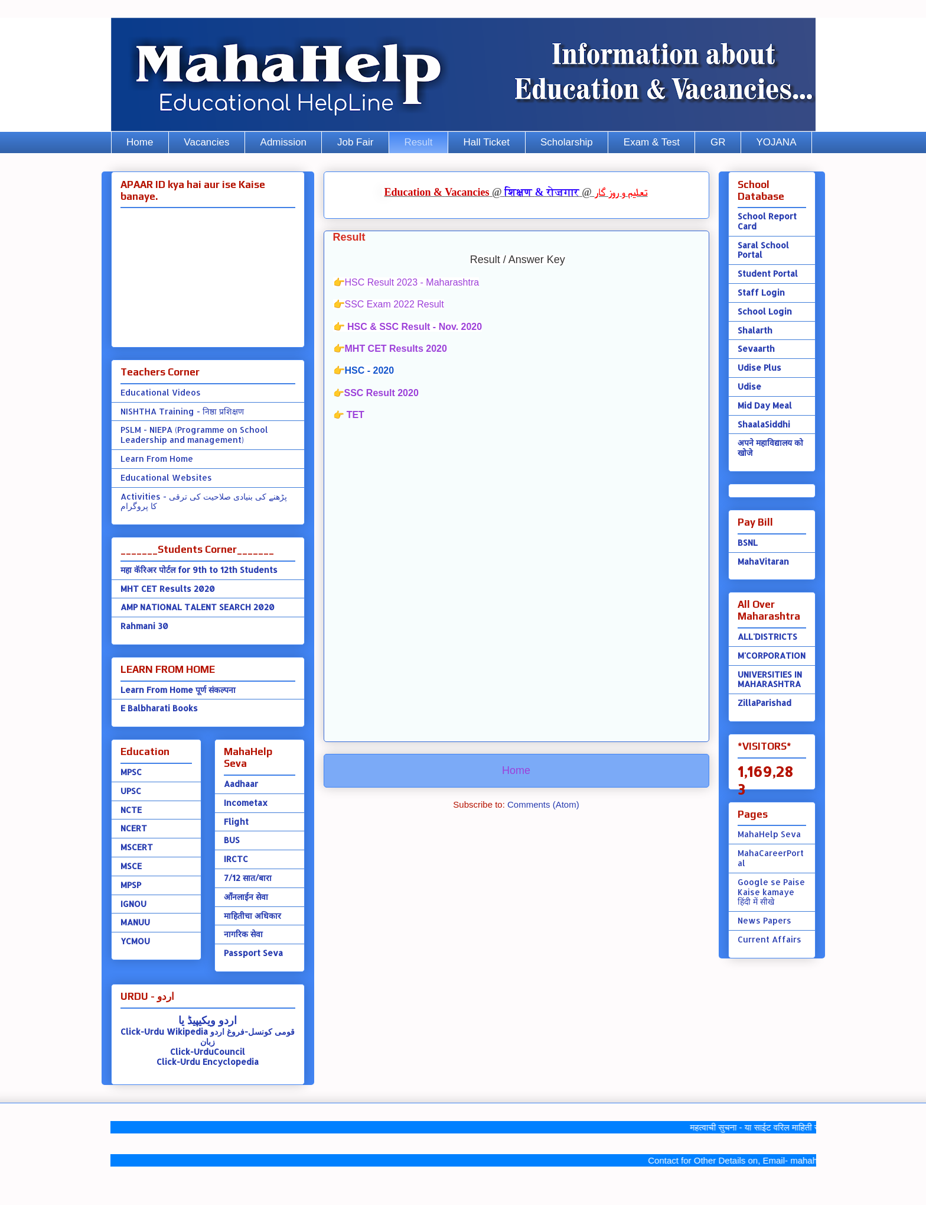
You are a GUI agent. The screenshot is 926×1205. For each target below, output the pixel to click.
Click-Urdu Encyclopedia (207, 1062)
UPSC (130, 791)
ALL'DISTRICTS (767, 636)
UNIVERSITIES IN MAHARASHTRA (770, 679)
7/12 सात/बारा (248, 878)
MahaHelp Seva (769, 834)
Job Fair (355, 142)
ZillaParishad (764, 703)
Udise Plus (759, 367)
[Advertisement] (516, 560)
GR (718, 142)
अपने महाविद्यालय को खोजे (770, 448)
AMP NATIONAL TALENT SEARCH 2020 (197, 607)
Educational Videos (160, 392)
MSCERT (136, 847)
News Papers (764, 920)
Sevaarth (756, 349)
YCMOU (135, 941)
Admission (283, 142)
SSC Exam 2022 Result (394, 304)
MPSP (130, 885)
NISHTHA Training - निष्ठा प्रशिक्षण (182, 411)
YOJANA (776, 142)
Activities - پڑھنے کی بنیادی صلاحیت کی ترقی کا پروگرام (203, 501)
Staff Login (761, 292)
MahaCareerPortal (771, 858)
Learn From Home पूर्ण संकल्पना (178, 690)
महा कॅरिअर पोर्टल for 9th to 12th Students (199, 570)
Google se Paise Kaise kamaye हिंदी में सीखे (771, 892)
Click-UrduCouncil (207, 1052)
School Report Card (767, 221)
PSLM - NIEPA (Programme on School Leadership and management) (194, 435)
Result (418, 142)
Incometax (246, 803)
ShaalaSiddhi (764, 424)
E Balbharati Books (159, 708)
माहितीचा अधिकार (252, 916)
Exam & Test (652, 142)
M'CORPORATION (772, 655)
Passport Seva (253, 953)
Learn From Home (156, 459)
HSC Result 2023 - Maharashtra (412, 282)
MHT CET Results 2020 (396, 349)
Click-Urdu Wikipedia (164, 1031)
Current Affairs (769, 939)
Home (139, 142)
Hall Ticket (487, 142)
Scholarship (566, 142)
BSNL (748, 542)
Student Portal (768, 273)
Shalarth (755, 330)
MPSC (131, 772)
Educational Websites (166, 477)
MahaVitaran (763, 561)
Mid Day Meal (765, 405)
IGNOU (133, 904)
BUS (232, 840)
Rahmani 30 (144, 626)
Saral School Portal (763, 250)
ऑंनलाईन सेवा (246, 897)
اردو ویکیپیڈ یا (207, 1019)
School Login (765, 311)
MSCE (131, 866)
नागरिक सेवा (243, 934)
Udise (749, 386)
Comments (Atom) (543, 804)
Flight (236, 822)
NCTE (131, 810)
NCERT (133, 828)
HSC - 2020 (369, 370)
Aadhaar (241, 784)
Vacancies (206, 142)
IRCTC (236, 859)
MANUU (135, 922)
